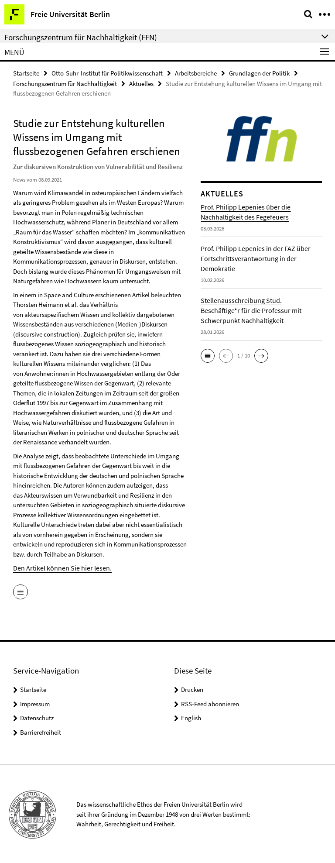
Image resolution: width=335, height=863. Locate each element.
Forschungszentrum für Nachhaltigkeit (65, 83)
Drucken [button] (192, 688)
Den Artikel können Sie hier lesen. (57, 567)
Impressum (35, 702)
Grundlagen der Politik (259, 73)
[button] (208, 355)
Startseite (26, 73)
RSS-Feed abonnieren (210, 702)
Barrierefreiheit (40, 731)
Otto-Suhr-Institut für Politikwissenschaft (107, 73)
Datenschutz (37, 716)
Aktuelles (141, 83)
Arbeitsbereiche (196, 73)
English (191, 716)
